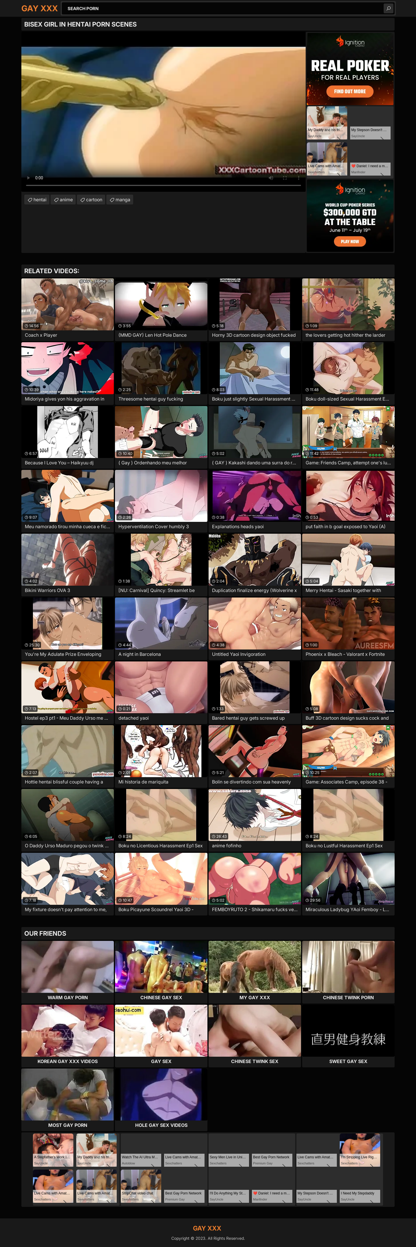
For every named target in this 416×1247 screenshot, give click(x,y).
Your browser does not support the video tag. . (163, 112)
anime (66, 199)
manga (123, 199)
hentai (40, 199)
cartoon (94, 199)
